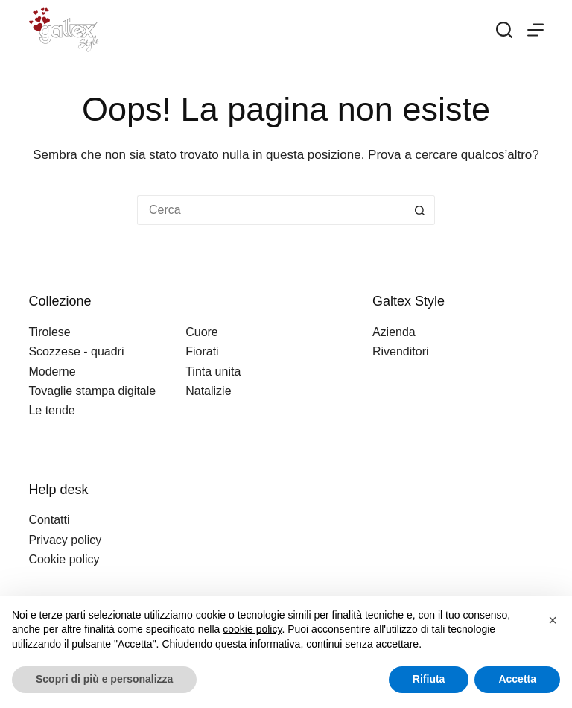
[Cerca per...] (271, 210)
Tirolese (49, 332)
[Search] (504, 30)
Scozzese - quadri (76, 351)
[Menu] (535, 30)
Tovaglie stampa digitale (92, 391)
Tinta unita (213, 371)
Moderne (51, 371)
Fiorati (201, 351)
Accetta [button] (517, 679)
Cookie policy (63, 559)
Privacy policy (64, 540)
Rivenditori (400, 351)
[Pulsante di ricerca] (420, 210)
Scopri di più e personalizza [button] (104, 679)
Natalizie (208, 391)
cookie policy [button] (252, 629)
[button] (553, 620)
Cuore (201, 332)
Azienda (394, 332)
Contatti (48, 519)
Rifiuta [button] (429, 679)
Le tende (51, 410)
